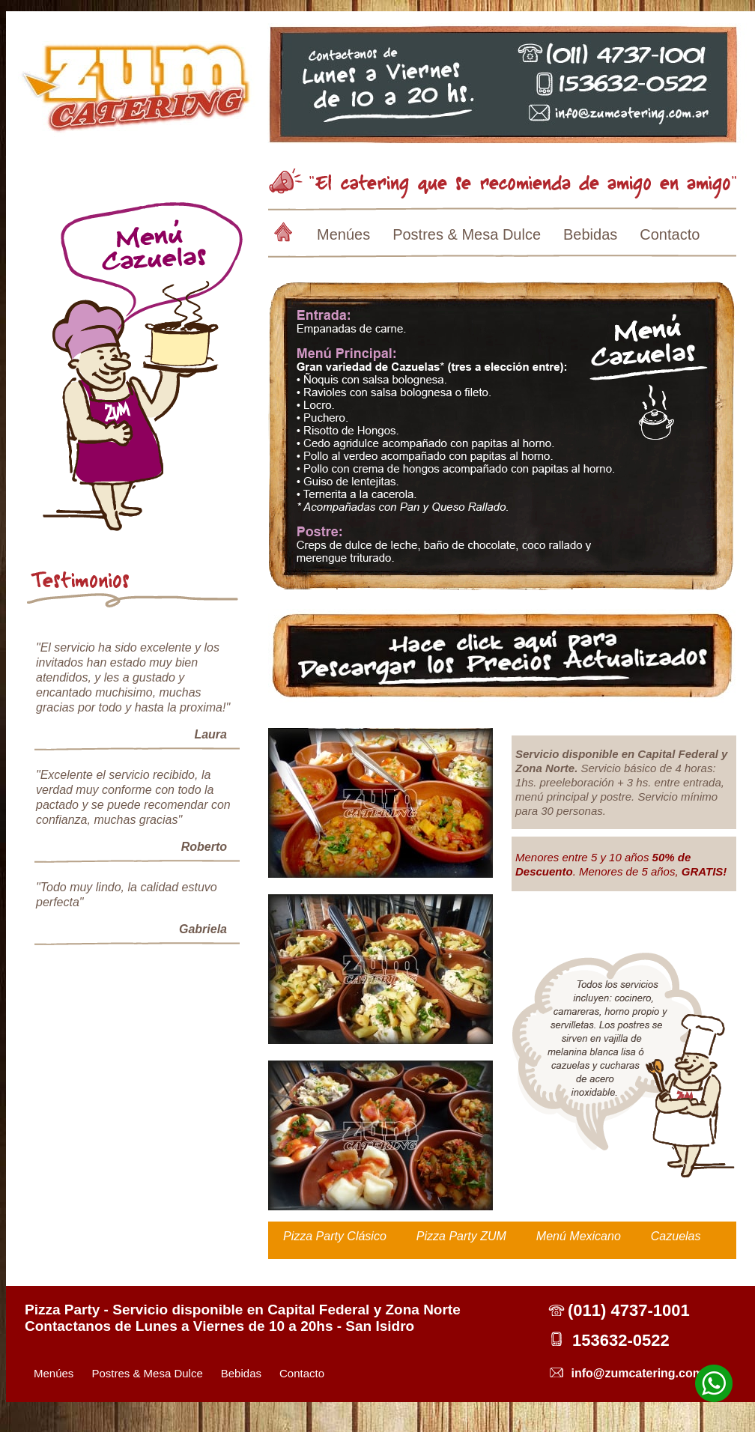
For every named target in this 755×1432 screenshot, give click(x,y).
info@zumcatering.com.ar (644, 1373)
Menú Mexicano (578, 1236)
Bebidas (590, 234)
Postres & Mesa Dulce (466, 234)
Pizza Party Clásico (334, 1236)
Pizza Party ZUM (461, 1236)
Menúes (343, 234)
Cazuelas (676, 1236)
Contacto (670, 234)
